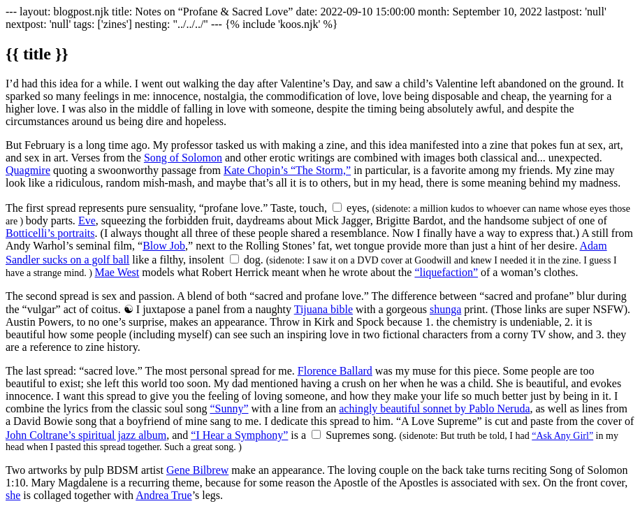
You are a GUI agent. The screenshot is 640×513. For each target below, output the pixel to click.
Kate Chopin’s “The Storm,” (287, 170)
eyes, (358, 208)
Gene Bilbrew (197, 470)
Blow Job (164, 246)
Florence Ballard (335, 371)
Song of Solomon (183, 158)
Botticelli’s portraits (50, 233)
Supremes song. (361, 435)
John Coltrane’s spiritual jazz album (86, 435)
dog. (253, 260)
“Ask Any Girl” (562, 436)
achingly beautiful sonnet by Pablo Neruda (434, 408)
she (13, 495)
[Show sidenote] (337, 207)
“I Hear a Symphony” (239, 435)
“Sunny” (229, 408)
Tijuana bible (323, 309)
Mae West (117, 272)
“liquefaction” (446, 272)
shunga (445, 309)
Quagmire (28, 170)
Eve (87, 220)
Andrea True (163, 495)
